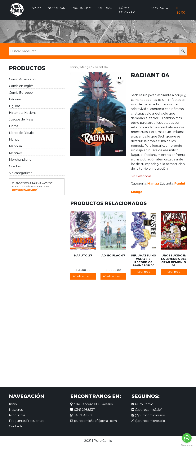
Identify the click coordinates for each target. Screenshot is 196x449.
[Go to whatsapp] (187, 438)
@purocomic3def (146, 410)
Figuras (14, 106)
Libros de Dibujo (21, 133)
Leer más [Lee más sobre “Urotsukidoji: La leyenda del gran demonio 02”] (173, 271)
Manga (14, 139)
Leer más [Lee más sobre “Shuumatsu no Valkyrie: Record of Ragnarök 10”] (143, 271)
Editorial (15, 99)
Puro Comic (142, 404)
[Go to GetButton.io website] (187, 445)
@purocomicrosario (148, 415)
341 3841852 (81, 415)
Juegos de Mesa (21, 119)
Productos (81, 8)
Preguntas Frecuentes (26, 421)
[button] (119, 78)
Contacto (159, 8)
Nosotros (56, 8)
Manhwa (15, 153)
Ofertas (105, 8)
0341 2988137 (82, 410)
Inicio (36, 8)
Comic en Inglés (21, 86)
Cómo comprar (127, 10)
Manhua (15, 146)
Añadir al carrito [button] (83, 276)
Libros (13, 126)
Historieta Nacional (23, 113)
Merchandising (20, 159)
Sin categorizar (20, 173)
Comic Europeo (21, 92)
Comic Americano (22, 79)
